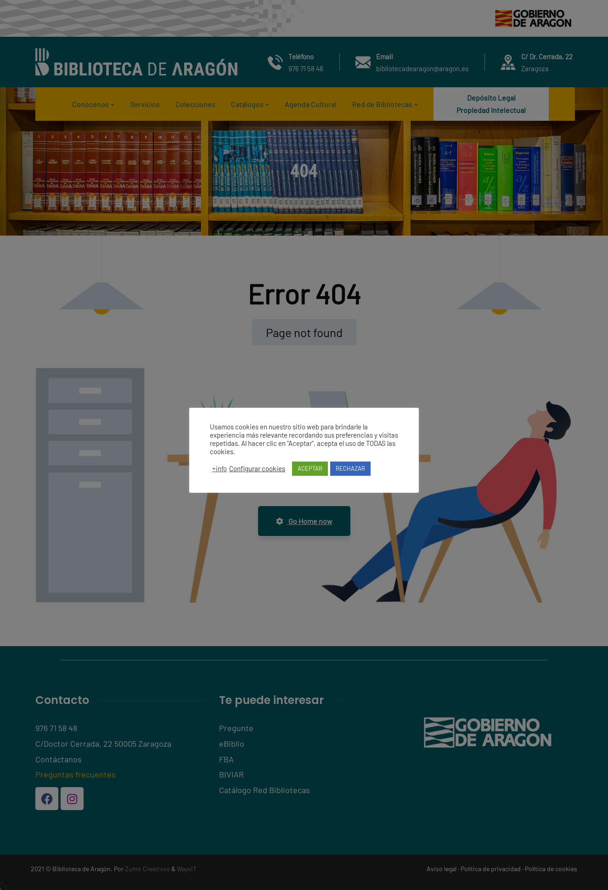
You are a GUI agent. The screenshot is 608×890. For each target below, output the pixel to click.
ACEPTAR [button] (310, 468)
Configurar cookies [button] (257, 468)
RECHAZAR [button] (350, 468)
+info (219, 468)
